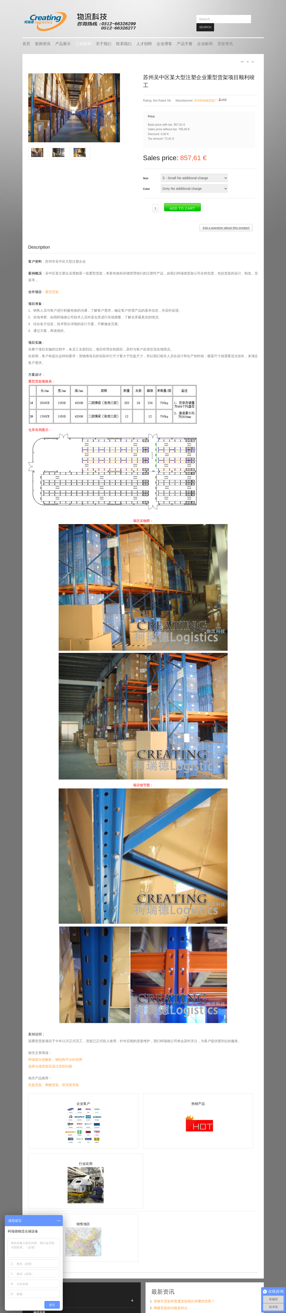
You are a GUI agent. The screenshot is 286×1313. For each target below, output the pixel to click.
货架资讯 (225, 43)
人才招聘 (144, 43)
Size (145, 178)
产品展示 (63, 43)
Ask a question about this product (225, 227)
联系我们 (124, 43)
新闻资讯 (42, 43)
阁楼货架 (52, 1085)
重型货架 (52, 292)
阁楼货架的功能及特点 (171, 1308)
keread (79, 21)
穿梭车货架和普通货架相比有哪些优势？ (184, 1301)
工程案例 (83, 43)
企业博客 (164, 43)
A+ (242, 61)
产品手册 (184, 43)
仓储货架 (39, 1302)
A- (253, 61)
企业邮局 (205, 43)
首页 (26, 43)
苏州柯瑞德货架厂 (205, 100)
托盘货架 (35, 1085)
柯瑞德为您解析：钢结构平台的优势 (55, 1059)
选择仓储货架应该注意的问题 (50, 1066)
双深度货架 (70, 1085)
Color (146, 188)
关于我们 (103, 43)
